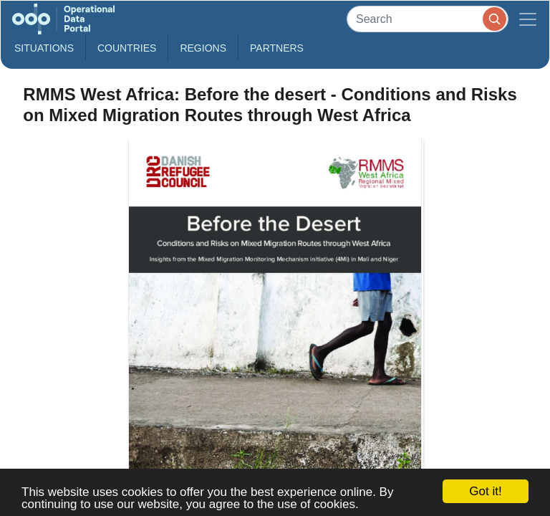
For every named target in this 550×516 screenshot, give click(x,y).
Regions (203, 48)
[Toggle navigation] (527, 19)
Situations (44, 48)
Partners (277, 48)
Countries (126, 48)
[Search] (427, 19)
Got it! (485, 491)
